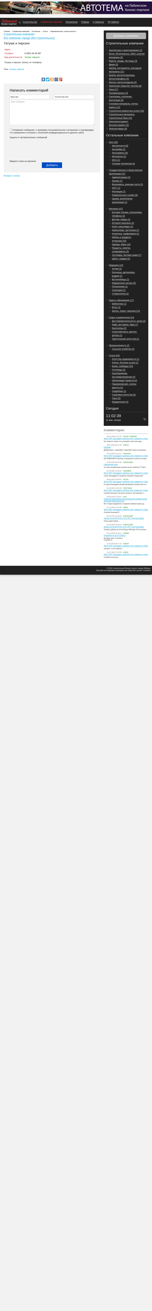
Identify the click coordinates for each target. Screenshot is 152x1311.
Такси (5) (116, 398)
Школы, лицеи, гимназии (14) (126, 311)
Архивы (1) (117, 181)
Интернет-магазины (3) (123, 223)
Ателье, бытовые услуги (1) (125, 362)
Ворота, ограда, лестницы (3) (123, 61)
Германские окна (111, 464)
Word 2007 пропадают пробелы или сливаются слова (126, 439)
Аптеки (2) (117, 269)
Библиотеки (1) (119, 304)
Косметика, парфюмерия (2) (125, 233)
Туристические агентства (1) (125, 339)
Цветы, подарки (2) (121, 258)
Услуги (45, 31)
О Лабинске (98, 22)
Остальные (36, 31)
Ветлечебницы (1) (120, 279)
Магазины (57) (116, 209)
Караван (107, 447)
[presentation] (22, 149)
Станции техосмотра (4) (123, 163)
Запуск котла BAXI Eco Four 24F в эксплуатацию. (124, 518)
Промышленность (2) (119, 345)
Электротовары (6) (118, 128)
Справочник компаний (51, 22)
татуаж (12, 69)
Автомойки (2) (118, 149)
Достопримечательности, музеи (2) (129, 321)
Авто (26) (113, 142)
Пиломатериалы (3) (118, 93)
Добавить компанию (126, 35)
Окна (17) (113, 89)
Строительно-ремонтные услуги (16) (126, 111)
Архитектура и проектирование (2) (125, 50)
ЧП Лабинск (113, 22)
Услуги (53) (114, 355)
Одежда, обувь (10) (121, 244)
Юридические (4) (120, 402)
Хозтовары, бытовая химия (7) (126, 255)
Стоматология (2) (120, 293)
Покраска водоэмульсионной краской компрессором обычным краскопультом (125, 500)
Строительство (30, 22)
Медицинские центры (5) (124, 283)
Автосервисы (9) (120, 153)
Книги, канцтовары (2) (122, 226)
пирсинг (20, 69)
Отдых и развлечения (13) (121, 317)
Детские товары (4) (121, 219)
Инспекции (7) (118, 191)
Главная (7, 31)
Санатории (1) (119, 290)
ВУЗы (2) (116, 307)
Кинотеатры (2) (119, 328)
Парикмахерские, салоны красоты (63, 31)
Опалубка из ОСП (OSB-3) (115, 535)
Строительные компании (19, 34)
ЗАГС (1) (116, 188)
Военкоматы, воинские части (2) (127, 184)
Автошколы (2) (119, 156)
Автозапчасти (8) (120, 146)
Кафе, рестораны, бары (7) (125, 324)
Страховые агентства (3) (124, 394)
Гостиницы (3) (118, 370)
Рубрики (85, 22)
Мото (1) (116, 160)
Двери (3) (113, 64)
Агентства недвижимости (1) (125, 359)
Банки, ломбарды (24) (122, 366)
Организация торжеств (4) (124, 380)
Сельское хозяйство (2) (123, 349)
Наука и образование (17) (121, 300)
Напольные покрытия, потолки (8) (125, 86)
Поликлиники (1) (120, 286)
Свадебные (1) (119, 391)
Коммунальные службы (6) (125, 195)
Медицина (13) (116, 265)
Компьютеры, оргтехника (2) (125, 230)
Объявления (71, 22)
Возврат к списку (12, 176)
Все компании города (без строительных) (29, 38)
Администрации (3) (121, 177)
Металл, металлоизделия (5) (123, 82)
